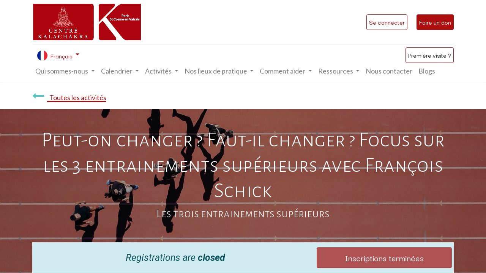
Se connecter (387, 22)
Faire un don (435, 22)
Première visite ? (429, 55)
